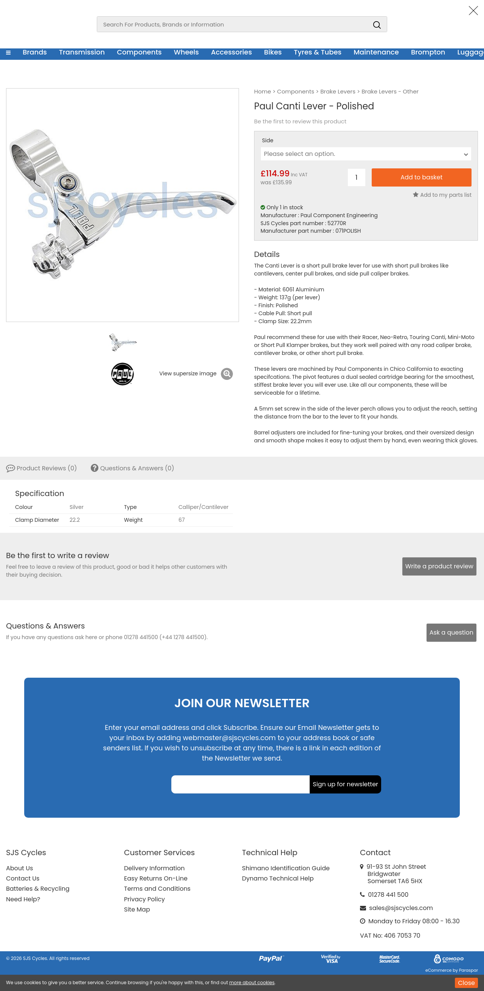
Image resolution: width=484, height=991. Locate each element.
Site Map (137, 909)
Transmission (82, 52)
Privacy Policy (144, 899)
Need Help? (23, 899)
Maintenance (376, 52)
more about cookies (252, 982)
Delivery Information (154, 868)
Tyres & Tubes (317, 52)
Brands (35, 52)
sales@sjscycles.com (401, 908)
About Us (19, 868)
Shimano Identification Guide (286, 868)
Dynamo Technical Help (278, 878)
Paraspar (468, 970)
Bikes (273, 52)
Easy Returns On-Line (156, 878)
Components (139, 52)
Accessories (231, 52)
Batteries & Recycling (38, 888)
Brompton (428, 52)
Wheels (186, 52)
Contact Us (22, 878)
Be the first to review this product (300, 121)
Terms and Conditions (157, 888)
